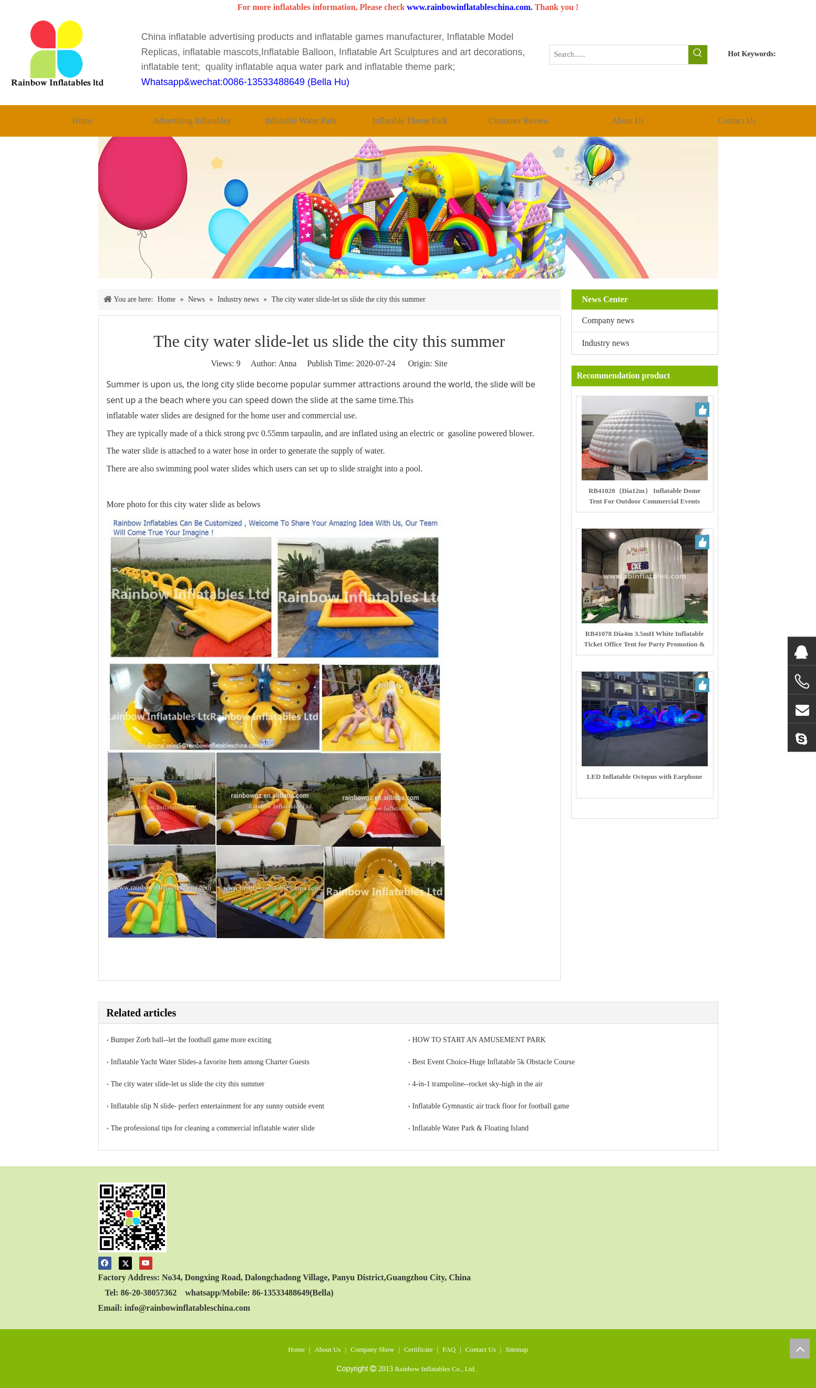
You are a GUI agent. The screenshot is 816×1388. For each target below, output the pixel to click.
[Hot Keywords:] (697, 54)
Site (441, 363)
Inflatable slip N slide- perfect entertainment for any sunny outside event (218, 1106)
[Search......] (619, 54)
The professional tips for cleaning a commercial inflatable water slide (213, 1128)
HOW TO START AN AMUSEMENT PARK (479, 1040)
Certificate (418, 1349)
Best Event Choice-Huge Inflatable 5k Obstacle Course (493, 1062)
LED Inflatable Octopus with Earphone (645, 776)
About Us (327, 1349)
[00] (408, 208)
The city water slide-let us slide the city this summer (188, 1084)
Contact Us (481, 1349)
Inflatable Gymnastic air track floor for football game (491, 1106)
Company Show (372, 1349)
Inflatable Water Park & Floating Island (470, 1128)
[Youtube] (145, 1262)
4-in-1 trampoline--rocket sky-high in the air (477, 1084)
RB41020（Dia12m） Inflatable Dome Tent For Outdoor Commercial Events (644, 496)
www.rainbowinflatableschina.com (469, 7)
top (800, 1349)
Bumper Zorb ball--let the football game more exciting (191, 1040)
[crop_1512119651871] (58, 54)
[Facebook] (104, 1262)
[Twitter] (125, 1262)
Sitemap (516, 1349)
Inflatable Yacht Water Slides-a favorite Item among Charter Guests (210, 1062)
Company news (608, 320)
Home (296, 1349)
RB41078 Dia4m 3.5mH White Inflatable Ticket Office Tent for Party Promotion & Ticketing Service (644, 640)
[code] (132, 1217)
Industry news (605, 342)
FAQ (449, 1349)
